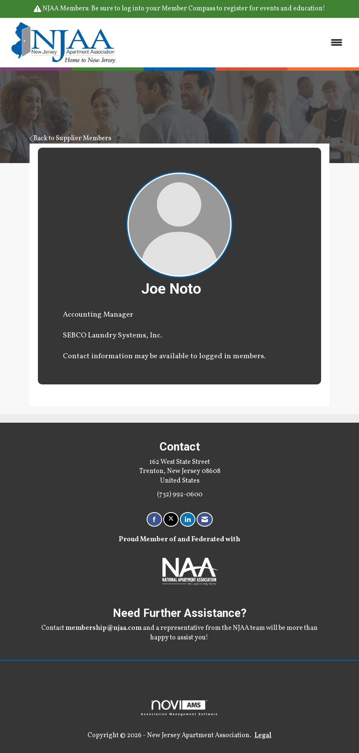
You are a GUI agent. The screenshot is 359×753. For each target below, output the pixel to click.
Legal (263, 735)
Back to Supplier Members (70, 138)
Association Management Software (179, 708)
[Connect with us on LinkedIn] (187, 519)
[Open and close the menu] (236, 43)
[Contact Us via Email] (205, 519)
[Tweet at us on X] (171, 519)
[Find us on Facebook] (154, 519)
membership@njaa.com (103, 628)
